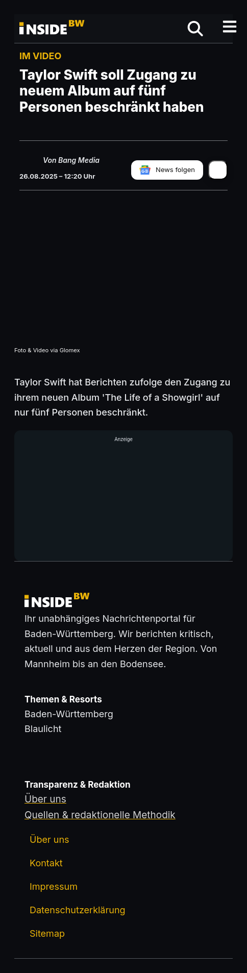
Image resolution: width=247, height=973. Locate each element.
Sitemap (47, 933)
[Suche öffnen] (195, 28)
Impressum (54, 886)
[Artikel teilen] (218, 170)
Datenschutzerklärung (78, 910)
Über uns (49, 839)
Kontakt (46, 863)
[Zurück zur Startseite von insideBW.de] (52, 28)
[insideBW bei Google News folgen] (167, 170)
